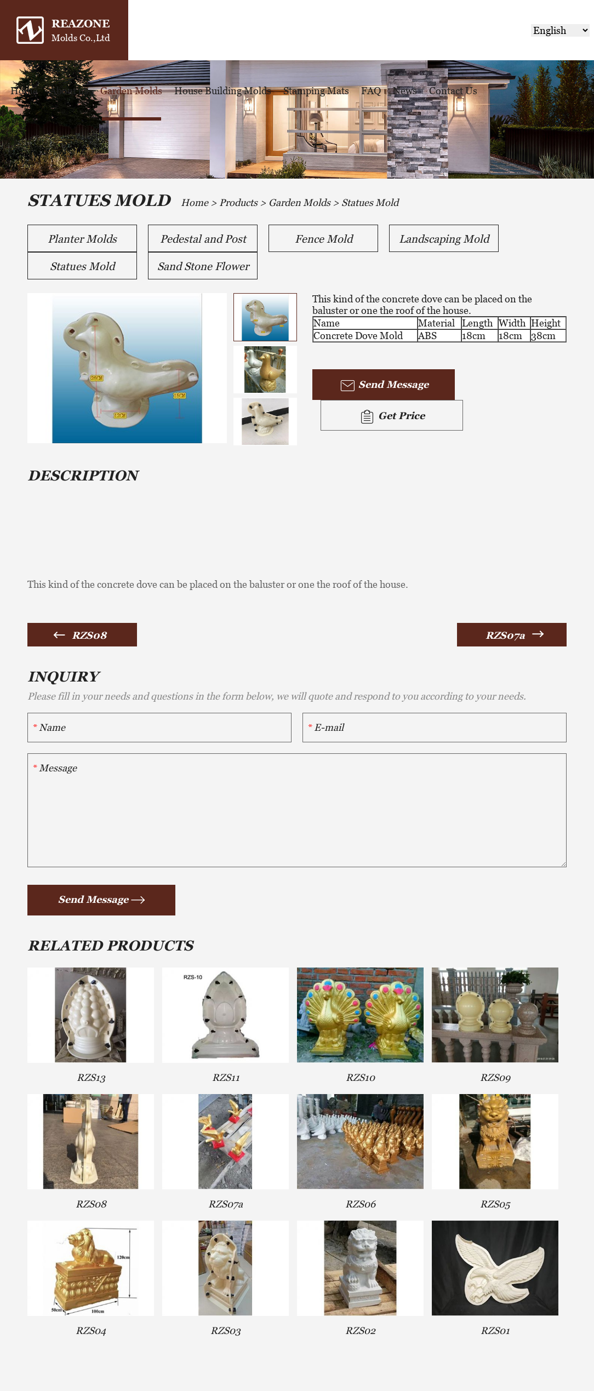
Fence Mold (323, 239)
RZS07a (505, 635)
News (405, 90)
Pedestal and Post (203, 239)
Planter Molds (82, 239)
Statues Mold (369, 202)
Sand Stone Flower (203, 266)
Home (24, 90)
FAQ (371, 90)
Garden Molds (131, 90)
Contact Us (453, 90)
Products (238, 202)
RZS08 (89, 635)
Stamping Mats (316, 90)
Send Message (384, 385)
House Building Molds (222, 90)
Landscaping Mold (444, 239)
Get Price (392, 417)
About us (69, 90)
